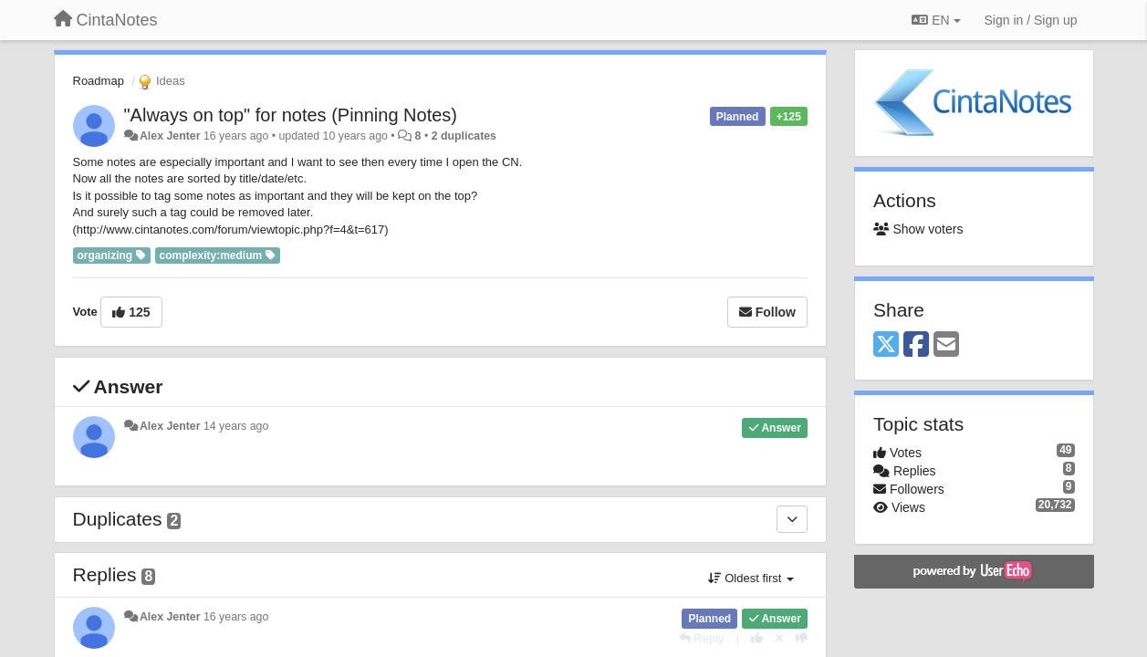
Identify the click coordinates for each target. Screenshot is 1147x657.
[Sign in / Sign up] (1031, 20)
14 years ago (235, 426)
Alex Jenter (170, 136)
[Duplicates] (792, 519)
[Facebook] (916, 345)
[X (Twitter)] (886, 345)
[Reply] (702, 638)
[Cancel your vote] (779, 638)
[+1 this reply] (757, 638)
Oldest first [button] (751, 578)
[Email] (946, 345)
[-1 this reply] (802, 638)
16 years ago (235, 616)
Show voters (918, 229)
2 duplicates (464, 136)
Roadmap (98, 81)
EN (936, 20)
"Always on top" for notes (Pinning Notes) (291, 115)
